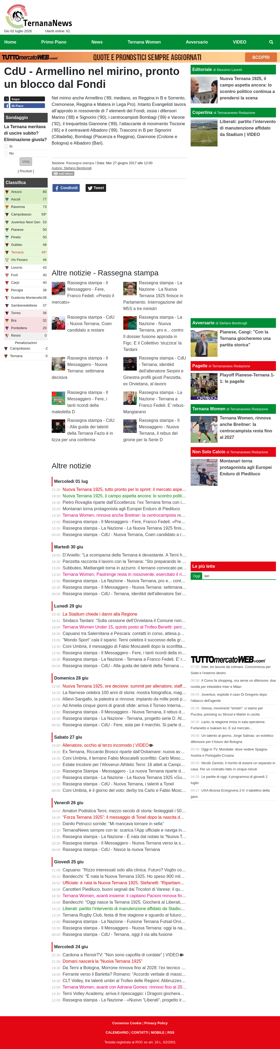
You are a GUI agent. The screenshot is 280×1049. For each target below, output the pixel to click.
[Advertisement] (233, 231)
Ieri (206, 576)
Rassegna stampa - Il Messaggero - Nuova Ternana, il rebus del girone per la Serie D (144, 712)
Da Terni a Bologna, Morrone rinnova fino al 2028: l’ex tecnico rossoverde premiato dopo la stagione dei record (168, 967)
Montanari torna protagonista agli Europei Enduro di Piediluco (121, 508)
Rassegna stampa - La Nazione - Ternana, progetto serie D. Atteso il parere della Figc (144, 718)
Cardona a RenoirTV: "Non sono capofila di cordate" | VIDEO (121, 955)
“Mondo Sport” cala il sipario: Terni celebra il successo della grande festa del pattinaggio (146, 640)
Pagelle (199, 366)
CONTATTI (139, 1032)
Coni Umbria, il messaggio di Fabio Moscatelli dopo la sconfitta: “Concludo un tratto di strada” (152, 646)
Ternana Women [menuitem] (144, 42)
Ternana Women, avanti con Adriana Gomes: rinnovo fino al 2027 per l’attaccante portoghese (151, 987)
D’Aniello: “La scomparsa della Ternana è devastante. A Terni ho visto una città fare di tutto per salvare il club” (167, 555)
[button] (26, 161)
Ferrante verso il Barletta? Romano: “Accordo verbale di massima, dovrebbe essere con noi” (151, 974)
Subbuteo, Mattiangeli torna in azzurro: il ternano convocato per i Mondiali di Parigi (141, 568)
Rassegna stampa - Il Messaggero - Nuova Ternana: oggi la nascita (127, 928)
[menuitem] (271, 42)
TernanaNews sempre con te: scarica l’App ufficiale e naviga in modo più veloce (138, 830)
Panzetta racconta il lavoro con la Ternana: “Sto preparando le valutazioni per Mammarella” (149, 561)
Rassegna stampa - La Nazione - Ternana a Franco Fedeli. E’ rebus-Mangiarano (139, 659)
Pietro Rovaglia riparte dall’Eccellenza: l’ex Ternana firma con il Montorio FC (135, 502)
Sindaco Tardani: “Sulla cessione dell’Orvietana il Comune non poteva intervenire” (141, 620)
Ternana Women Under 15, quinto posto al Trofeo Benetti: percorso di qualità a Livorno (145, 627)
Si (10, 146)
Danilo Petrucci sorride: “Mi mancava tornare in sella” (113, 823)
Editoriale (202, 69)
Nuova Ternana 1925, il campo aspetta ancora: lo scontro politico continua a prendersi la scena (153, 496)
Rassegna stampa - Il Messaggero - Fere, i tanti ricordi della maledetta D (132, 653)
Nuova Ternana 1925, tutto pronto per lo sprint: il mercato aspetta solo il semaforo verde (146, 489)
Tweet (96, 188)
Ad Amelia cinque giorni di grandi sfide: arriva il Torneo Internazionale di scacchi (138, 705)
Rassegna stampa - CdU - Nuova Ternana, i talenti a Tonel (118, 784)
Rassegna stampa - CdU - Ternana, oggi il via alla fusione (118, 934)
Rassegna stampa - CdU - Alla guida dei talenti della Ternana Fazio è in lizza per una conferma (153, 665)
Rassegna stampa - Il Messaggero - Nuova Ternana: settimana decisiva (131, 587)
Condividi (66, 188)
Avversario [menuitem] (197, 42)
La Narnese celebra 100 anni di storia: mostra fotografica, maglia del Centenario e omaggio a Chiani (158, 692)
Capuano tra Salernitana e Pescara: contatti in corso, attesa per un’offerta (133, 633)
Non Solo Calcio (208, 452)
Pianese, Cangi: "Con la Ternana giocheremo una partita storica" (245, 338)
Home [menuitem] (10, 42)
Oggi (196, 576)
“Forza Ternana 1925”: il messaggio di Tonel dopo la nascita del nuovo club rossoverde (145, 817)
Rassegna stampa (80, 163)
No (11, 153)
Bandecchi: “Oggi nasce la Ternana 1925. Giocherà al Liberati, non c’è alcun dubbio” (143, 902)
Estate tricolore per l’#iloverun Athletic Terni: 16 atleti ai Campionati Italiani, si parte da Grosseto (154, 764)
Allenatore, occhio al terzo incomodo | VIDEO (105, 745)
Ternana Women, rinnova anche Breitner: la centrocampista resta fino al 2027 (136, 515)
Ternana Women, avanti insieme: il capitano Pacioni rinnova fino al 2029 (131, 895)
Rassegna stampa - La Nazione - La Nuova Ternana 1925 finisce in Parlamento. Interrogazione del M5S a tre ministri (153, 296)
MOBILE (157, 1032)
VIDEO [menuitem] (239, 42)
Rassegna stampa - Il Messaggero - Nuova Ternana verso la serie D (127, 843)
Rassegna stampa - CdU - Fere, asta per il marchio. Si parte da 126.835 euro (136, 725)
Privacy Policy (156, 1023)
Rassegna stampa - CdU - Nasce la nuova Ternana (111, 849)
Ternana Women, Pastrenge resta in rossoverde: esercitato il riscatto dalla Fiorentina (143, 574)
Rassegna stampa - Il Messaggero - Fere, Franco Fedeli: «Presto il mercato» (136, 521)
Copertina (202, 112)
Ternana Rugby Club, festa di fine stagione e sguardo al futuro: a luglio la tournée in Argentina (151, 915)
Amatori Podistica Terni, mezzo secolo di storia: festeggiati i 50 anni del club (134, 811)
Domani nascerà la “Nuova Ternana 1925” (103, 961)
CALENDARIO (117, 1032)
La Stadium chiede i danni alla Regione (100, 614)
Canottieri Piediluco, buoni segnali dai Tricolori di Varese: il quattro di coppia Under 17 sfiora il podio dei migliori (169, 889)
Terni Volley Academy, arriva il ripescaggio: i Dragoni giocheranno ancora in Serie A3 (142, 993)
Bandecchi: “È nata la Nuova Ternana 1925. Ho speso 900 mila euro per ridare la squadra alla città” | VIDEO (166, 876)
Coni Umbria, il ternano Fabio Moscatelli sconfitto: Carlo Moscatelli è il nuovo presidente (146, 758)
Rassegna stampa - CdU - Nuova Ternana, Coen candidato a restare (90, 323)
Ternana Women (208, 409)
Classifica (16, 182)
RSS (170, 1032)
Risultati (26, 171)
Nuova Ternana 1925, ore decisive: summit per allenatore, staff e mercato (133, 686)
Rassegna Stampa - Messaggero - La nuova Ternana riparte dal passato (132, 771)
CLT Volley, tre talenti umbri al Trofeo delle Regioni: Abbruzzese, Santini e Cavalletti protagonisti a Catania (164, 980)
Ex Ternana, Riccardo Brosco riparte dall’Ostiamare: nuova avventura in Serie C (139, 751)
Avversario (203, 323)
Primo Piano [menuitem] (53, 42)
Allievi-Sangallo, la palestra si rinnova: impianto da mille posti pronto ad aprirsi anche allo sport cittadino (161, 699)
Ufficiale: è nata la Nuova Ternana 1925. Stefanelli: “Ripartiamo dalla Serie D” (136, 883)
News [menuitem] (97, 42)
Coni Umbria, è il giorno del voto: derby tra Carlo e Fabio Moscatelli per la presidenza (144, 790)
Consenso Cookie (126, 1023)
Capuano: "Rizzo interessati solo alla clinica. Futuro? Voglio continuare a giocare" (140, 870)
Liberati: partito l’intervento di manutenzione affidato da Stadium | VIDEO (132, 908)
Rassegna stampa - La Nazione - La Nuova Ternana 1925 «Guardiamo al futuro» (140, 777)
